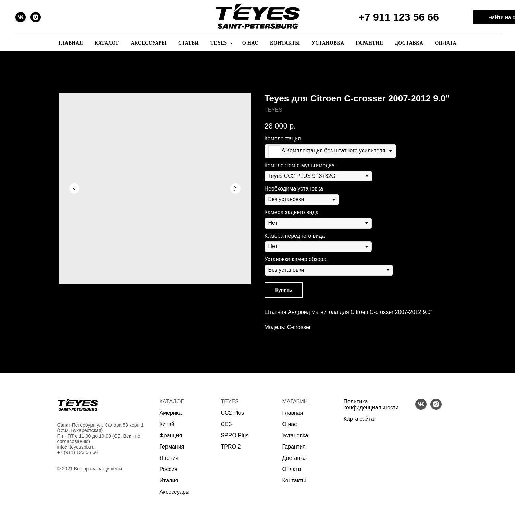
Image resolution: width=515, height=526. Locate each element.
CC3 (226, 424)
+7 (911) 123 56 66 (77, 452)
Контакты (285, 43)
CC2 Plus (232, 413)
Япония (169, 458)
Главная (71, 43)
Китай (167, 424)
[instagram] (35, 17)
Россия (168, 469)
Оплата (445, 43)
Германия (172, 447)
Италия (169, 481)
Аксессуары (149, 43)
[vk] (20, 17)
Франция (171, 435)
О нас (250, 43)
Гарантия (369, 43)
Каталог (107, 43)
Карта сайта (359, 419)
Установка (328, 43)
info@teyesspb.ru (76, 447)
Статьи (188, 43)
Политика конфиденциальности (371, 405)
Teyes (219, 43)
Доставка (409, 43)
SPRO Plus (235, 435)
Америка (171, 413)
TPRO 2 (231, 447)
